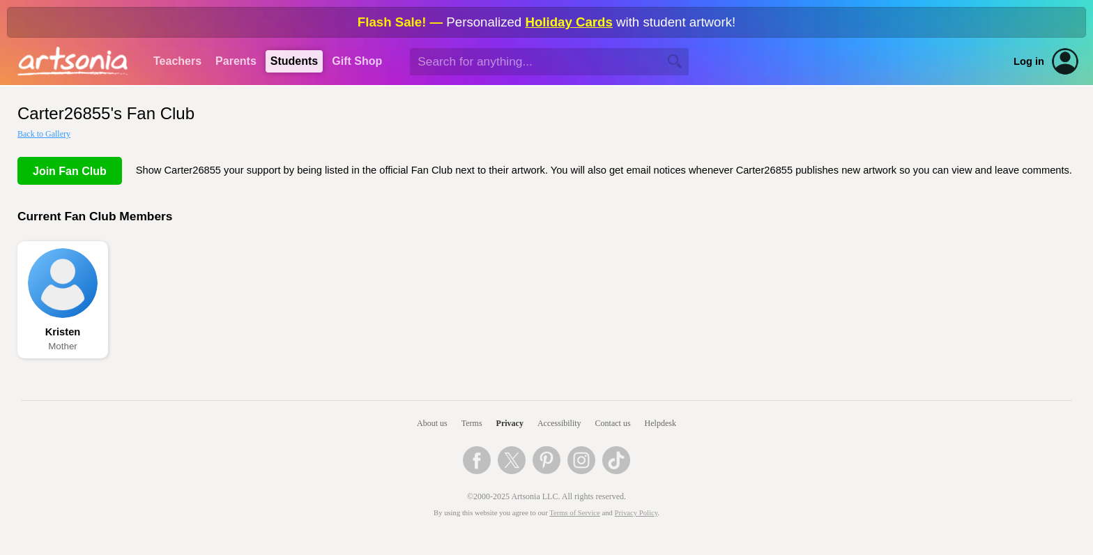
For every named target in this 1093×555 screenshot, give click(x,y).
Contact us (613, 423)
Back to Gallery (43, 134)
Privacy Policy (636, 513)
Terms (471, 423)
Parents (236, 61)
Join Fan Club (70, 171)
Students (294, 61)
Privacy (509, 423)
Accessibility (559, 423)
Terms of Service (574, 513)
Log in (1029, 61)
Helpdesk (660, 423)
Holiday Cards (568, 22)
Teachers (177, 61)
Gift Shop (357, 61)
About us (432, 423)
